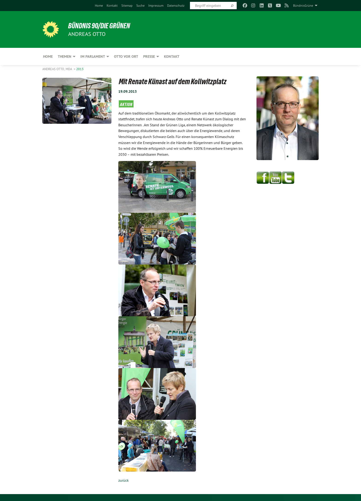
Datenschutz (175, 5)
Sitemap (127, 5)
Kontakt (112, 5)
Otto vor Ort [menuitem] (126, 56)
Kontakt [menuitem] (171, 56)
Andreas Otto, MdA (57, 69)
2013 (80, 69)
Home (99, 5)
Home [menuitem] (48, 56)
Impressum (155, 5)
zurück (123, 480)
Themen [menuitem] (64, 56)
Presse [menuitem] (149, 56)
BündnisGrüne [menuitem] (303, 5)
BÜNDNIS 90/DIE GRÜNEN (99, 26)
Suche (140, 5)
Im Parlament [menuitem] (92, 56)
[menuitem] (99, 5)
